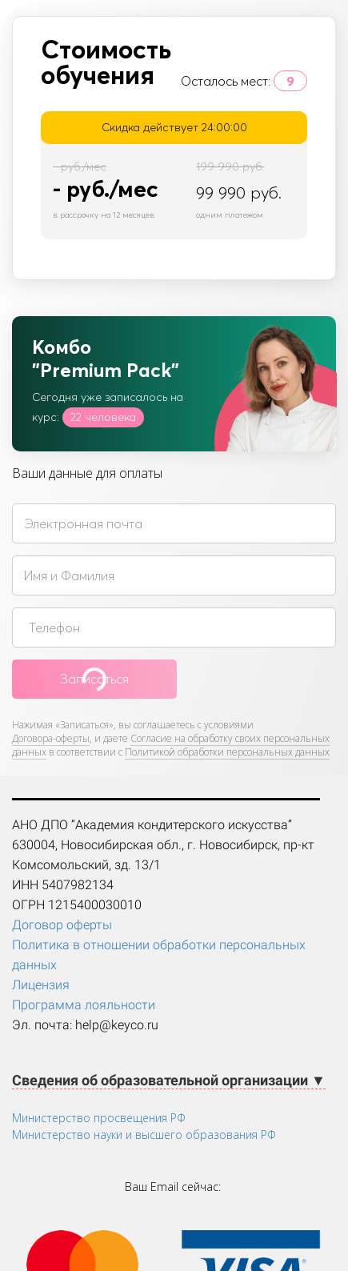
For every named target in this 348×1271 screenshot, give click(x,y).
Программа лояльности (83, 1004)
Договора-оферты (51, 738)
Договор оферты (62, 924)
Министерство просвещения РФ (99, 1117)
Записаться (94, 679)
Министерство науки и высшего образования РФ (144, 1134)
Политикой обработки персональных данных (227, 752)
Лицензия (41, 984)
